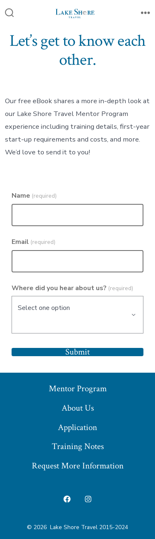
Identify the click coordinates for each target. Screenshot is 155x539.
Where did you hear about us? (72, 288)
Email (33, 241)
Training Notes (78, 446)
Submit (77, 352)
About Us (78, 408)
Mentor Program (78, 388)
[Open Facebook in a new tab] (67, 499)
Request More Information (78, 465)
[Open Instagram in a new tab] (88, 499)
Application (77, 427)
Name (34, 195)
